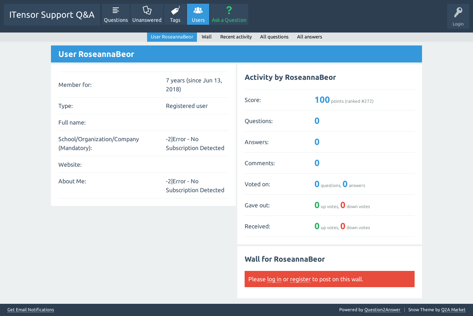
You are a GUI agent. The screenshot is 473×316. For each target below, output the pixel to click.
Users (198, 20)
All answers (309, 36)
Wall (207, 36)
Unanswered (146, 20)
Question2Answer (382, 309)
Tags (175, 20)
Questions (116, 20)
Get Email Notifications (30, 309)
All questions (274, 36)
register (300, 279)
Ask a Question (229, 20)
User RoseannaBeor (172, 36)
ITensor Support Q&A (52, 15)
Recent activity (236, 36)
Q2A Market (453, 309)
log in (274, 279)
